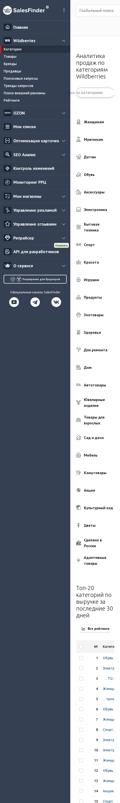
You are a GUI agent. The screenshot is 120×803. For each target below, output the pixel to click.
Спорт (108, 730)
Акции (108, 791)
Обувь (108, 658)
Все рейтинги (95, 628)
